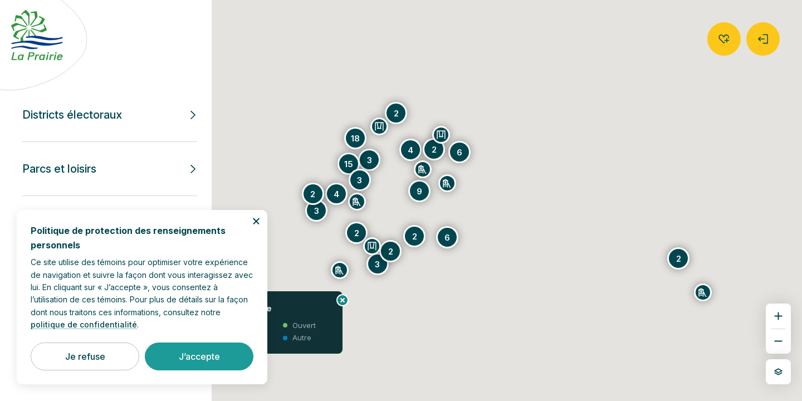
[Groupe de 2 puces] (356, 233)
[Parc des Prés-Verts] (447, 183)
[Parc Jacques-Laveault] (423, 169)
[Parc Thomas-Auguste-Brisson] (379, 126)
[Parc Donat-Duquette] (703, 292)
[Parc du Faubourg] (340, 270)
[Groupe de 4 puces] (410, 150)
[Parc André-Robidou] (357, 202)
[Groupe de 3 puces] (369, 160)
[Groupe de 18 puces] (355, 138)
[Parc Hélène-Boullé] (372, 246)
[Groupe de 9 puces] (419, 191)
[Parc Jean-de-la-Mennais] (441, 135)
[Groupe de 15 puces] (349, 164)
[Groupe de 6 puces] (447, 237)
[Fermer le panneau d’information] (342, 300)
